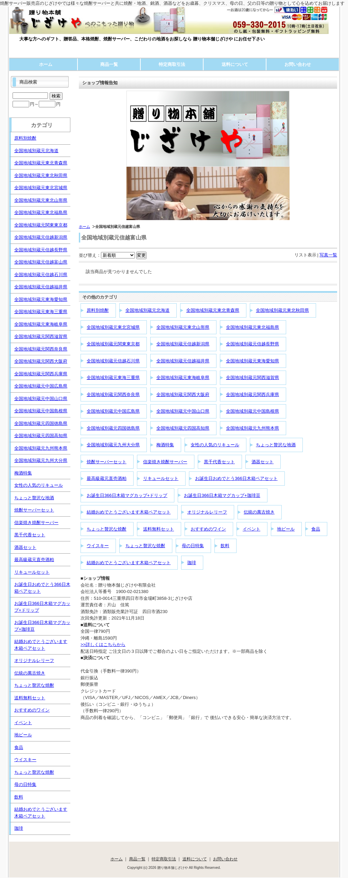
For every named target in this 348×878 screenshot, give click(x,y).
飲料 (225, 545)
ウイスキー (98, 545)
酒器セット (262, 461)
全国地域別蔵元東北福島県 (252, 327)
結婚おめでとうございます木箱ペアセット (129, 512)
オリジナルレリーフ (207, 512)
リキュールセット (160, 478)
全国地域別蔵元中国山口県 (182, 411)
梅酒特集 (165, 444)
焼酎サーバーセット (106, 461)
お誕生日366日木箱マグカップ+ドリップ (127, 495)
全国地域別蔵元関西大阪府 (182, 394)
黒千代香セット (219, 461)
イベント (251, 529)
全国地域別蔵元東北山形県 (182, 327)
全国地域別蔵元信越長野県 (252, 343)
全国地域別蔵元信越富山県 (40, 262)
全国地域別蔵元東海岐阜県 (182, 377)
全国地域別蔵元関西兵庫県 (252, 394)
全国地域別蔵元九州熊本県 (252, 428)
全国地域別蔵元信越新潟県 (182, 343)
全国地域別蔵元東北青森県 (212, 310)
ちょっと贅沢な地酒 (276, 444)
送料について (235, 64)
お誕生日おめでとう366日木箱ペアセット (236, 478)
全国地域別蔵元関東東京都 (113, 343)
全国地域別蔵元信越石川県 (113, 360)
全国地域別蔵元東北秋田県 (282, 310)
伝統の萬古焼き (259, 512)
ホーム (45, 64)
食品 (315, 529)
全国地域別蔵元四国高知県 (182, 428)
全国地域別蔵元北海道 (147, 310)
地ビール (286, 529)
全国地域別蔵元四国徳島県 (113, 428)
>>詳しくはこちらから (103, 644)
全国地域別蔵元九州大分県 (113, 444)
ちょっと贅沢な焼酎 (106, 529)
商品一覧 (109, 64)
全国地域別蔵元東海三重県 (113, 377)
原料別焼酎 (98, 310)
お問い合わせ (297, 64)
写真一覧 (328, 254)
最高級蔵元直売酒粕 (106, 478)
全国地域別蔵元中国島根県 (252, 411)
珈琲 (191, 562)
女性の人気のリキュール (215, 444)
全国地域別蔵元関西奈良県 (113, 394)
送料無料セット (158, 529)
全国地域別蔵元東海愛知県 (252, 360)
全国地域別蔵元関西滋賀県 (252, 377)
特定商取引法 (172, 64)
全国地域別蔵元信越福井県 (182, 360)
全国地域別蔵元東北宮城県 (113, 327)
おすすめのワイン (208, 529)
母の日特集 (193, 545)
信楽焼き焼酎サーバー (165, 461)
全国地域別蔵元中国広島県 (113, 411)
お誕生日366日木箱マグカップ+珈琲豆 (222, 495)
